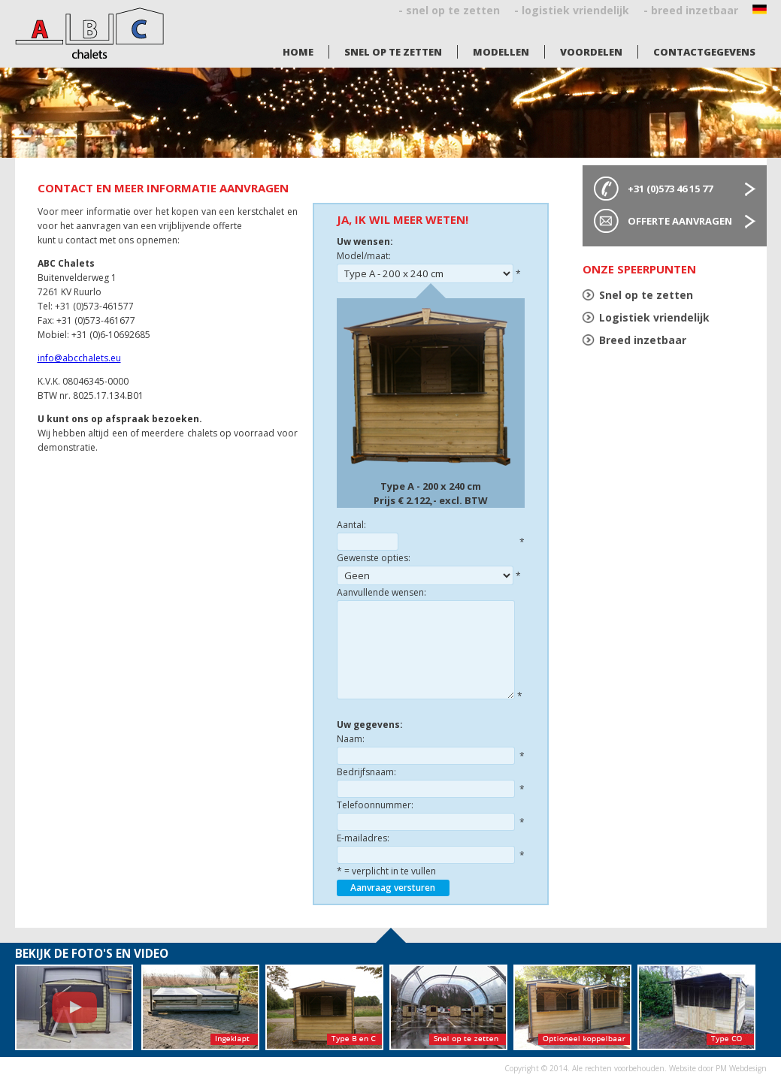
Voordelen (591, 52)
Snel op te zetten (393, 52)
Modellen (501, 52)
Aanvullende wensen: (381, 592)
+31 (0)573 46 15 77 (670, 188)
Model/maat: (364, 255)
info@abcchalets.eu (79, 358)
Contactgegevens (704, 52)
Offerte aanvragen (680, 221)
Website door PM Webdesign (718, 1068)
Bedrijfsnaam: (366, 771)
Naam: (351, 738)
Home (298, 52)
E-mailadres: (363, 838)
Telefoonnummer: (375, 805)
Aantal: (351, 524)
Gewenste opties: (373, 557)
